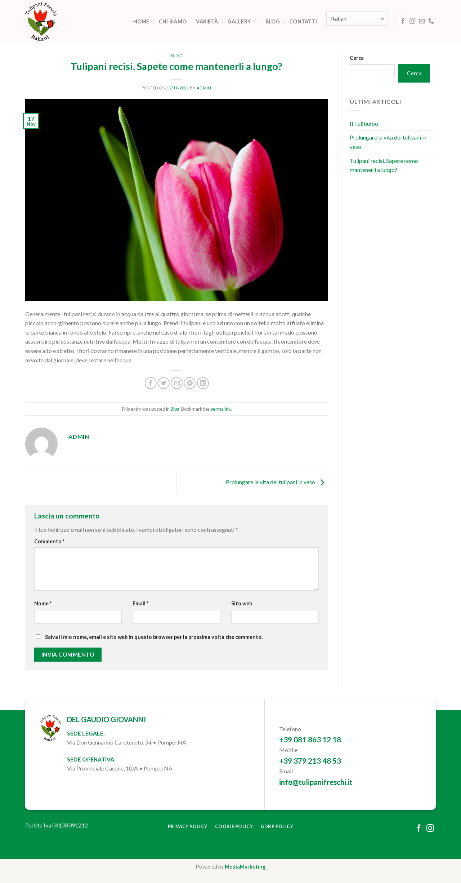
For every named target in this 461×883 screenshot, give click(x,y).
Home (141, 21)
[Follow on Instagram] (412, 21)
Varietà (207, 21)
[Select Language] (357, 19)
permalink (220, 409)
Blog (272, 21)
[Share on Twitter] (164, 383)
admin (204, 87)
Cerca (357, 58)
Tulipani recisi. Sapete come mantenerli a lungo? (384, 165)
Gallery (241, 21)
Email (140, 603)
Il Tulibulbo (364, 123)
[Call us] (431, 21)
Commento (49, 541)
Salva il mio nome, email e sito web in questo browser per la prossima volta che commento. (154, 637)
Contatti (303, 21)
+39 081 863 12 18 (310, 739)
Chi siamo (173, 21)
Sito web (241, 603)
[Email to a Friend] (177, 383)
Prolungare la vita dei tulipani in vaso (277, 481)
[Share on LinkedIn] (203, 383)
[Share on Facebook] (151, 383)
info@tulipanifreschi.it (316, 781)
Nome (43, 603)
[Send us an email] (422, 21)
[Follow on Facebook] (403, 21)
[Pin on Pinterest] (190, 383)
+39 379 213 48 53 (310, 760)
